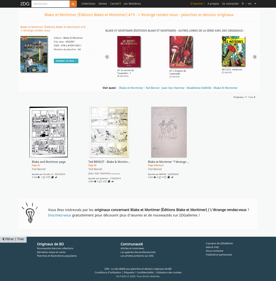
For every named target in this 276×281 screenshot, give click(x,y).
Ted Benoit (152, 88)
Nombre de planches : (65, 49)
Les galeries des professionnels (138, 252)
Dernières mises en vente (51, 252)
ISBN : (57, 45)
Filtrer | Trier (13, 239)
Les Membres (132, 3)
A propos (213, 3)
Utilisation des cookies (169, 272)
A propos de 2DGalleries (219, 243)
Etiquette (129, 272)
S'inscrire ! (198, 3)
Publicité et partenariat (219, 254)
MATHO (162, 174)
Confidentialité (145, 272)
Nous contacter (214, 250)
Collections (88, 3)
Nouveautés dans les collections (55, 248)
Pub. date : (59, 41)
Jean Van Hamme (173, 88)
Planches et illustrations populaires (57, 255)
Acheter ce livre (65, 60)
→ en (246, 3)
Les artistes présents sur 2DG (137, 255)
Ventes (103, 3)
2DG (25, 3)
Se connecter (230, 3)
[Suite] (255, 3)
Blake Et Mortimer (226, 88)
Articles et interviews (132, 248)
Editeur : (58, 37)
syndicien (104, 178)
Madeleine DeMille (199, 88)
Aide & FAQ (212, 247)
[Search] (50, 3)
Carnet (115, 3)
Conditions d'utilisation (108, 272)
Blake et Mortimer (131, 88)
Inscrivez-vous (59, 215)
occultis (47, 174)
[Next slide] (254, 57)
